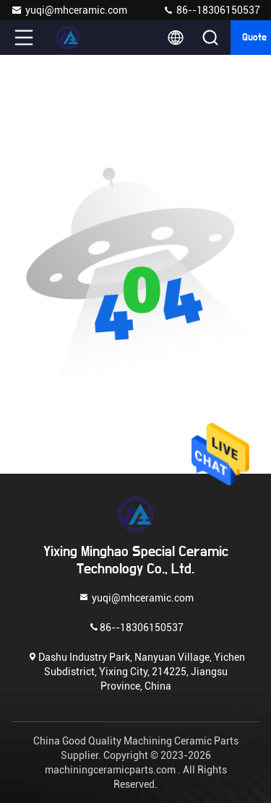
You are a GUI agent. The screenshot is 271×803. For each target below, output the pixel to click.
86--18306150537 (211, 10)
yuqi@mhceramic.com (69, 10)
